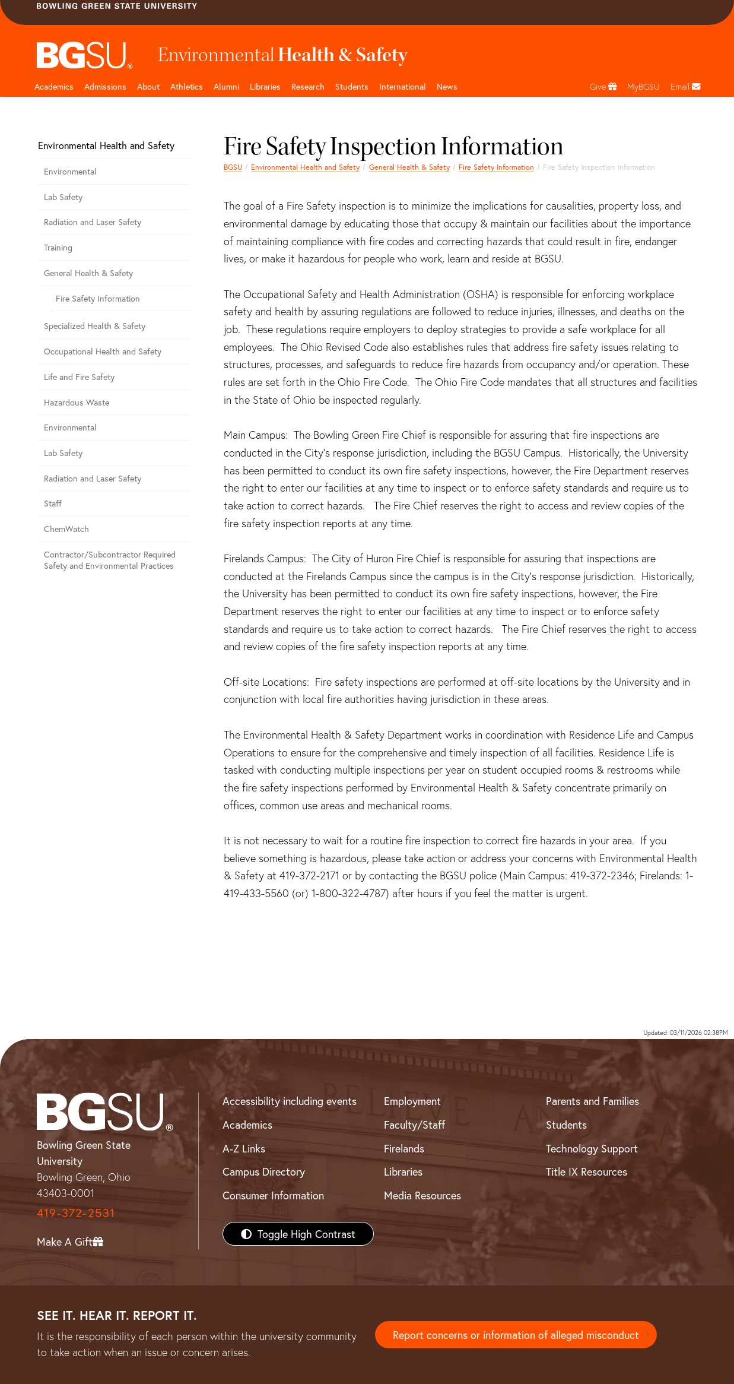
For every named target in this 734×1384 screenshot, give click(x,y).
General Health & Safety (409, 167)
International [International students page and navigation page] (402, 86)
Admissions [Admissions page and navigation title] (105, 86)
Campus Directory (264, 1171)
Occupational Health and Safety (102, 351)
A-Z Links (244, 1148)
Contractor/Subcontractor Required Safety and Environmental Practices (110, 560)
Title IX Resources (586, 1171)
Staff (53, 503)
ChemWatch (66, 528)
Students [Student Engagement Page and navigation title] (351, 86)
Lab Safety (63, 196)
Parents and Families (592, 1101)
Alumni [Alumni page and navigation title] (226, 86)
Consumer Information (273, 1195)
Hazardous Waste (76, 402)
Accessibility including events (290, 1101)
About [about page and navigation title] (148, 86)
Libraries (265, 86)
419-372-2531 (76, 1213)
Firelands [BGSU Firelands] (404, 1148)
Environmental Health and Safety (305, 167)
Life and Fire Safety (79, 376)
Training (58, 247)
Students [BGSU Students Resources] (566, 1124)
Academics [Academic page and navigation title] (54, 86)
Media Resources (422, 1195)
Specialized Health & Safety (94, 325)
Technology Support (592, 1148)
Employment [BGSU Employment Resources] (412, 1101)
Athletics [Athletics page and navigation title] (186, 86)
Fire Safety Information (496, 167)
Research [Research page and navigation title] (308, 86)
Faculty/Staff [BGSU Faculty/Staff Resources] (414, 1124)
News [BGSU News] (447, 86)
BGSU (233, 167)
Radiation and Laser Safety (92, 221)
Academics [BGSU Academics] (247, 1124)
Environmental (70, 171)
